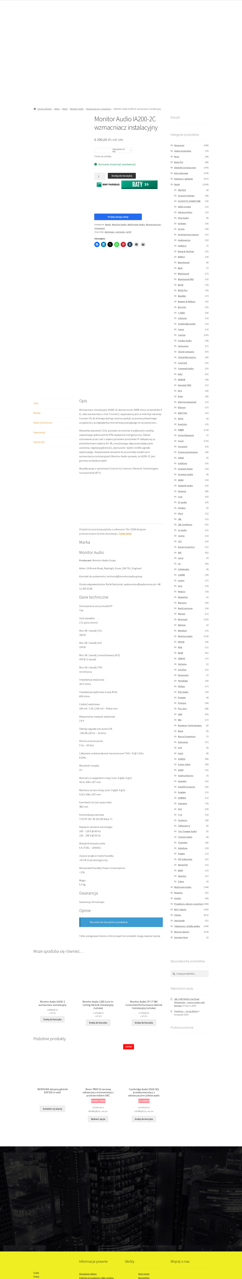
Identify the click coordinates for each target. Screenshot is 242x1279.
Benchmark (183, 262)
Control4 (182, 362)
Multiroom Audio (136, 227)
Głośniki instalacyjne (185, 167)
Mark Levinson (185, 608)
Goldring (182, 463)
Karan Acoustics (186, 546)
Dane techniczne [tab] (42, 355)
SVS (180, 809)
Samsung (183, 742)
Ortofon (182, 669)
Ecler (180, 396)
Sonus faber (184, 764)
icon (180, 496)
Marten (181, 613)
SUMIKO (182, 797)
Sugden (182, 792)
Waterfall (183, 864)
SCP (180, 747)
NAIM (180, 652)
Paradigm (183, 680)
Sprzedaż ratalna (143, 1226)
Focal (181, 440)
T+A (180, 814)
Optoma (182, 664)
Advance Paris (185, 212)
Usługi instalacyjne (42, 1221)
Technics (182, 820)
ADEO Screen (184, 206)
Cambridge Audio (187, 323)
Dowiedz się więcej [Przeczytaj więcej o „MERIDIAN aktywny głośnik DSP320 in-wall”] (52, 1041)
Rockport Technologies (190, 725)
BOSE (180, 284)
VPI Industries (185, 859)
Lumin (181, 580)
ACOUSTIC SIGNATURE (189, 201)
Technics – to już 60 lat (186, 1011)
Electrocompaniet (187, 401)
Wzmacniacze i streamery (98, 108)
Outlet (177, 898)
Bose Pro (178, 162)
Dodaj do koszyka (122, 175)
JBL (180, 519)
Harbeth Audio (185, 485)
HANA (181, 480)
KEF (180, 552)
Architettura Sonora (188, 234)
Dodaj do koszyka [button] (52, 952)
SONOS (181, 758)
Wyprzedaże (144, 1222)
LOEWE (181, 574)
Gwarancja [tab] (39, 365)
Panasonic (183, 675)
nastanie (120, 234)
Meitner (182, 625)
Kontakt (37, 1213)
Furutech (182, 446)
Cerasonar (183, 346)
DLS (180, 390)
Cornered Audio (186, 368)
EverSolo (182, 424)
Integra (182, 507)
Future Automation (188, 452)
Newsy (143, 1218)
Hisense (182, 491)
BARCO (181, 256)
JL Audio (182, 530)
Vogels (181, 853)
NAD (180, 647)
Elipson (182, 407)
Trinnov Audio (185, 836)
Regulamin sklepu (88, 1207)
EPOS (180, 418)
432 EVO (182, 190)
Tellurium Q (184, 825)
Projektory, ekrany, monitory (188, 903)
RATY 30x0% (180, 909)
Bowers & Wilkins (186, 301)
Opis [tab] (36, 336)
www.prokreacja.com (43, 1246)
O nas (36, 1205)
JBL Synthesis (185, 524)
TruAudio (182, 842)
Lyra (180, 585)
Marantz (182, 602)
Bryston (182, 307)
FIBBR (181, 429)
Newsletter (144, 1211)
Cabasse (182, 318)
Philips (181, 686)
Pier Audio (183, 691)
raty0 (128, 234)
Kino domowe (181, 173)
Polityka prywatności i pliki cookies (96, 1211)
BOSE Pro (182, 290)
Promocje (144, 1215)
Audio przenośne (182, 150)
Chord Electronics (187, 357)
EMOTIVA (182, 413)
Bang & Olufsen (186, 251)
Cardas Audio (185, 340)
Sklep (57, 108)
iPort (180, 513)
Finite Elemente (186, 435)
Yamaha (182, 876)
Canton (182, 335)
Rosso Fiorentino (186, 736)
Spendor (182, 781)
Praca (36, 1209)
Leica (180, 558)
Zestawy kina (181, 937)
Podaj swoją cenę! (110, 216)
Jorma (181, 535)
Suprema (182, 803)
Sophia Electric (185, 775)
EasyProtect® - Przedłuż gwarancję (96, 1226)
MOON (181, 641)
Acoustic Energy (186, 195)
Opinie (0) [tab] (38, 375)
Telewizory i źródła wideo (187, 926)
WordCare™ (38, 1257)
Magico (181, 591)
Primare (182, 703)
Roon (180, 731)
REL (180, 719)
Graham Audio (185, 468)
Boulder (182, 295)
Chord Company (186, 351)
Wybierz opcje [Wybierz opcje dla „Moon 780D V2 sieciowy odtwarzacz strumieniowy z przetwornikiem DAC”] (98, 1052)
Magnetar (183, 597)
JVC (180, 541)
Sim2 (180, 753)
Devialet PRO (184, 385)
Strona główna (44, 108)
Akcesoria (179, 145)
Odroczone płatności (144, 1230)
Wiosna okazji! (181, 931)
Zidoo (181, 881)
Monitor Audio (77, 108)
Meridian (182, 630)
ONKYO (181, 658)
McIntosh (183, 619)
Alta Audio (183, 217)
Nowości (178, 892)
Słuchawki (179, 920)
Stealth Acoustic (186, 786)
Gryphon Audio (185, 474)
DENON (181, 379)
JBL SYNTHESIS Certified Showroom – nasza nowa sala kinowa (189, 1002)
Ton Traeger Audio (187, 831)
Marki (64, 108)
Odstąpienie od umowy (90, 1215)
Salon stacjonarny (42, 1217)
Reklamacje (85, 1218)
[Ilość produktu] (100, 176)
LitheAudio (183, 569)
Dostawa (83, 1222)
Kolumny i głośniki (183, 178)
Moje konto (143, 1207)
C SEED (181, 312)
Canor (181, 329)
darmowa (109, 234)
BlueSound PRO (186, 279)
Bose (176, 156)
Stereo (177, 914)
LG (179, 563)
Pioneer (182, 697)
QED (180, 714)
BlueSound (183, 273)
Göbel (181, 457)
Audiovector (184, 240)
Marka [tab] (36, 346)
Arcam (181, 228)
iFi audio (182, 502)
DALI (180, 374)
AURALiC (182, 245)
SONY (181, 769)
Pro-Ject (182, 708)
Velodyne (182, 848)
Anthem (182, 223)
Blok (180, 268)
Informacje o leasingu (143, 1234)
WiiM (180, 870)
